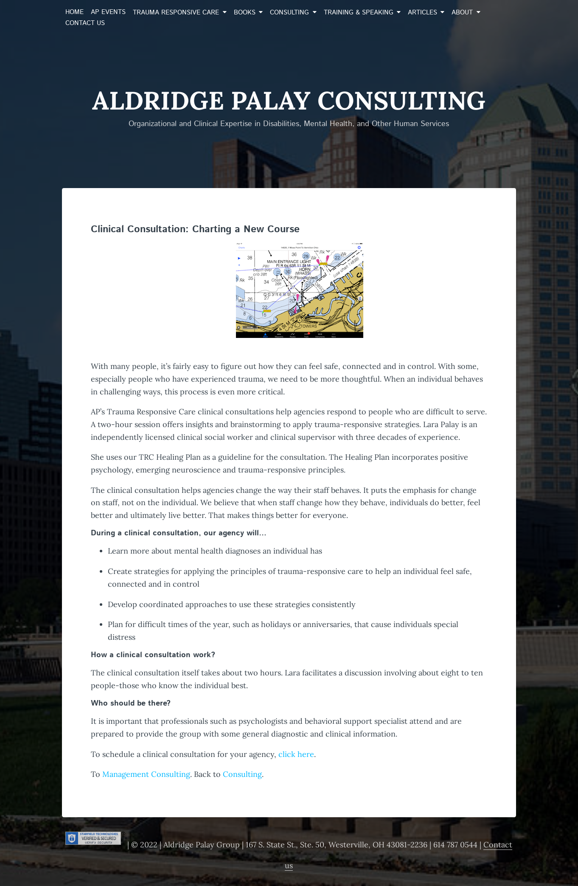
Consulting (289, 12)
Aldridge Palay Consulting (288, 100)
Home (74, 12)
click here (296, 754)
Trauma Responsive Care (176, 12)
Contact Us (85, 23)
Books (244, 12)
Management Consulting (146, 774)
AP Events (108, 12)
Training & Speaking (358, 12)
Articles (422, 12)
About (462, 12)
